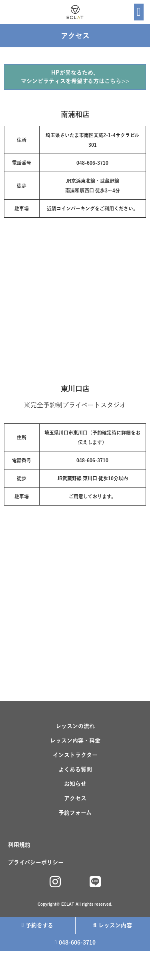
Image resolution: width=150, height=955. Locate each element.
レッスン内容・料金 (75, 740)
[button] (139, 12)
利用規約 (19, 845)
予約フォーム (75, 812)
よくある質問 (75, 769)
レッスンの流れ (75, 726)
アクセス (75, 798)
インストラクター (75, 755)
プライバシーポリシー (36, 862)
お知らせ (75, 784)
